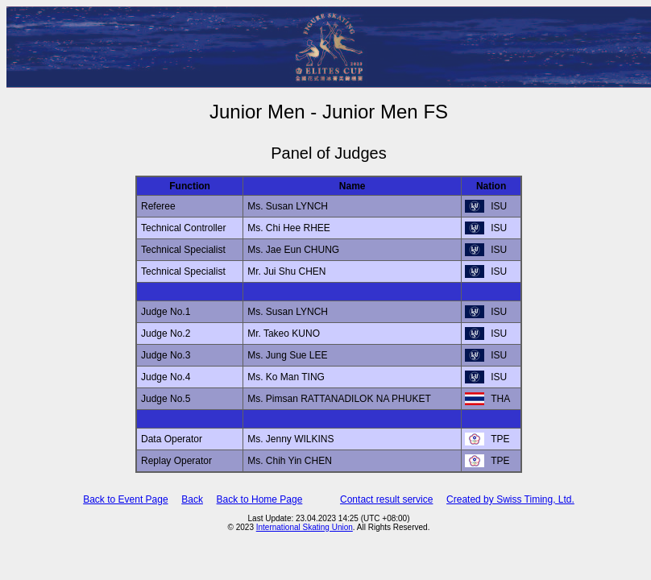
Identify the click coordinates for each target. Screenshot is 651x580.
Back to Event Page (125, 499)
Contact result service (386, 499)
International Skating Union (304, 527)
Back (192, 499)
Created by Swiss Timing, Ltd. (510, 499)
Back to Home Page (260, 499)
